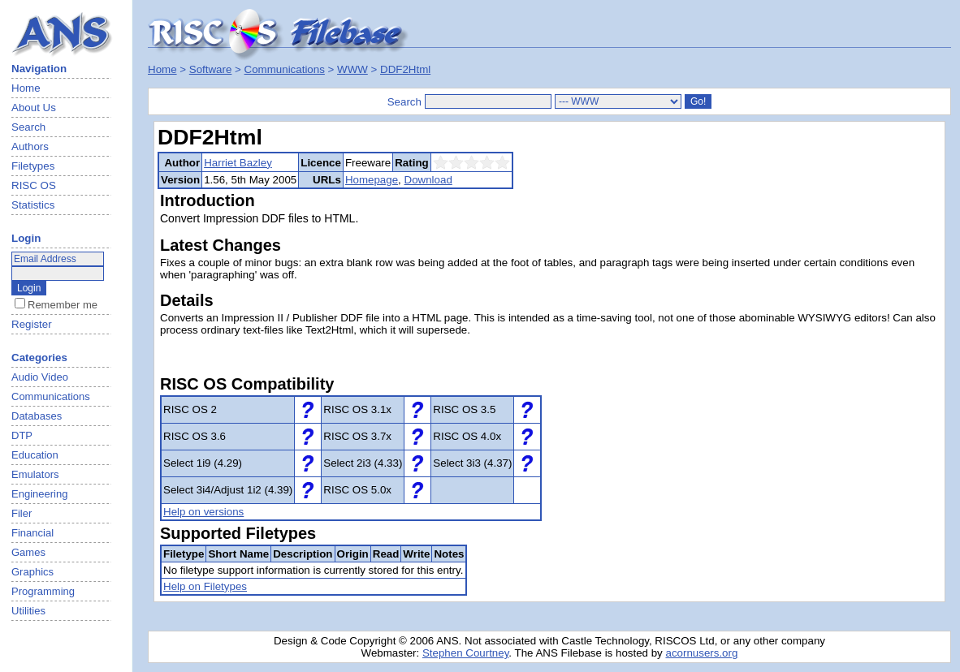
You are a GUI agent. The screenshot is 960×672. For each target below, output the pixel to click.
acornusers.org (701, 653)
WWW (352, 69)
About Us (33, 107)
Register (31, 324)
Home (26, 88)
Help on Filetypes (205, 586)
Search (28, 127)
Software (210, 69)
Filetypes (32, 166)
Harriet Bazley (238, 163)
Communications (284, 69)
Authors (30, 146)
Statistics (32, 205)
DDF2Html (405, 69)
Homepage (371, 180)
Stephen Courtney (465, 653)
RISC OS (33, 185)
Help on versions (203, 512)
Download (428, 180)
